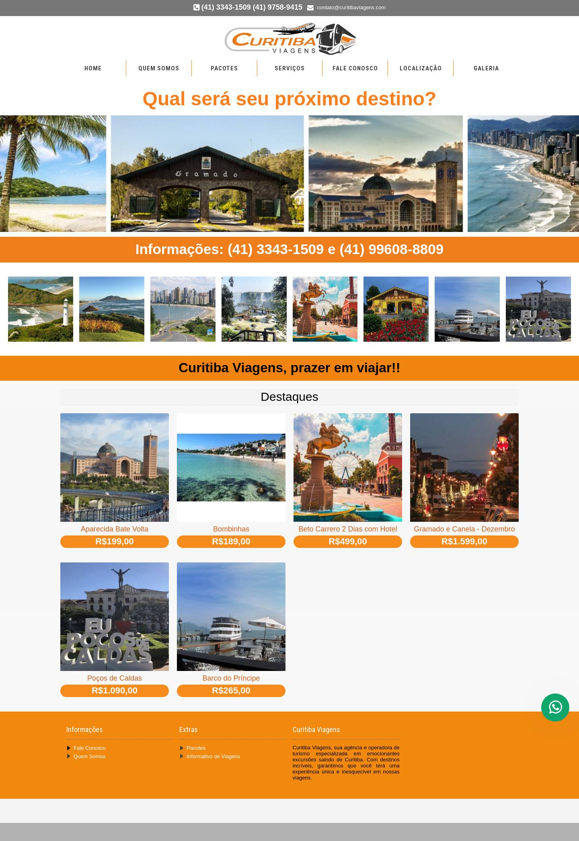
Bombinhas (231, 529)
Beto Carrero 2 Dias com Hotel (347, 529)
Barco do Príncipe (231, 678)
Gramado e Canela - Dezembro (464, 529)
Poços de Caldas (114, 678)
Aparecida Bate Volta (114, 529)
